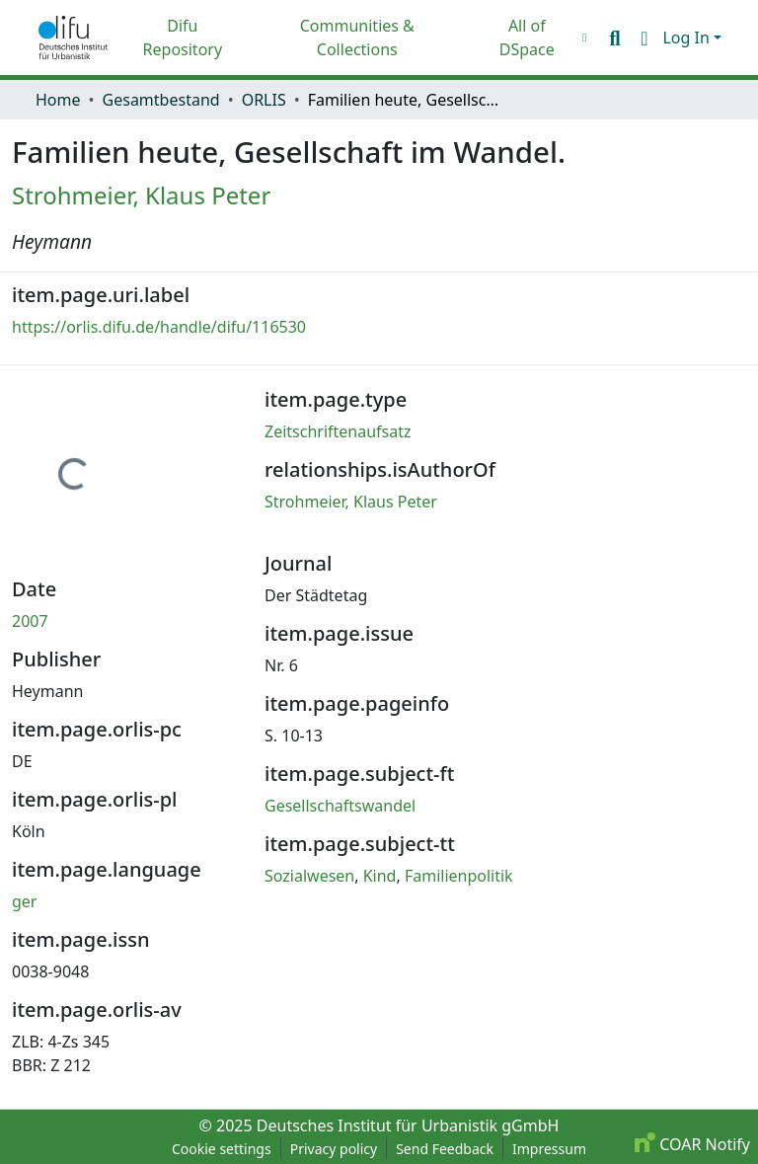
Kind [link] (380, 876)
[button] (73, 37)
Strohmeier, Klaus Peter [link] (141, 195)
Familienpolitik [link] (459, 876)
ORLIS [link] (264, 100)
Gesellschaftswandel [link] (340, 805)
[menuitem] (531, 37)
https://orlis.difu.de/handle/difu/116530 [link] (159, 327)
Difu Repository (183, 37)
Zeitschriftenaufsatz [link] (338, 431)
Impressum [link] (549, 1148)
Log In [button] (688, 37)
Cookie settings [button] (221, 1148)
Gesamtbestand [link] (161, 100)
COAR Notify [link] (692, 1144)
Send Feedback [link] (444, 1148)
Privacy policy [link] (334, 1148)
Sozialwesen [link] (309, 876)
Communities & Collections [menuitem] (357, 37)
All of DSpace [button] (527, 37)
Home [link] (58, 100)
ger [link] (24, 901)
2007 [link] (30, 621)
